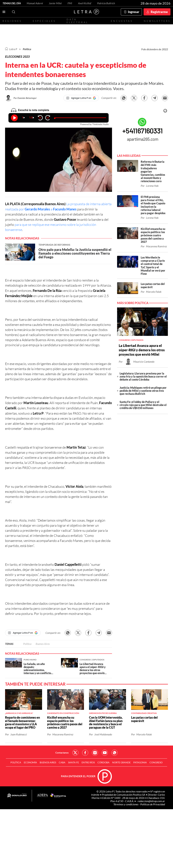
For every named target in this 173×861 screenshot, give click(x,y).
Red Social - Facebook (85, 753)
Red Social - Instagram (95, 753)
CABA (62, 762)
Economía (30, 762)
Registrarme (159, 12)
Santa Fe (73, 762)
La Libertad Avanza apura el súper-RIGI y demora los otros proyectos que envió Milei (142, 349)
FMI (70, 3)
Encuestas (122, 20)
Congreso (156, 762)
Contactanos (62, 752)
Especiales (44, 20)
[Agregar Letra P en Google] (81, 98)
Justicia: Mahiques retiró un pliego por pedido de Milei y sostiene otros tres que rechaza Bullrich (143, 390)
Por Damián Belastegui (25, 97)
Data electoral (77, 21)
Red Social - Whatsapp (114, 753)
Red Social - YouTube (105, 753)
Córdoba (103, 762)
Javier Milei (55, 3)
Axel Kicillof (84, 3)
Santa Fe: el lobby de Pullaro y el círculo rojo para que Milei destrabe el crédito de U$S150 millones (143, 405)
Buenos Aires (43, 643)
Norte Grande (121, 762)
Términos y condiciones (126, 804)
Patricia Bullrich (106, 3)
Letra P (13, 49)
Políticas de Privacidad (152, 804)
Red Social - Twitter (75, 753)
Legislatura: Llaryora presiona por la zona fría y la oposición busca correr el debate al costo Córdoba (143, 376)
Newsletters (157, 20)
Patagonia (140, 762)
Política (27, 49)
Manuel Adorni (35, 3)
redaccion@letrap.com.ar (151, 801)
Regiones (12, 20)
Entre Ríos (88, 762)
